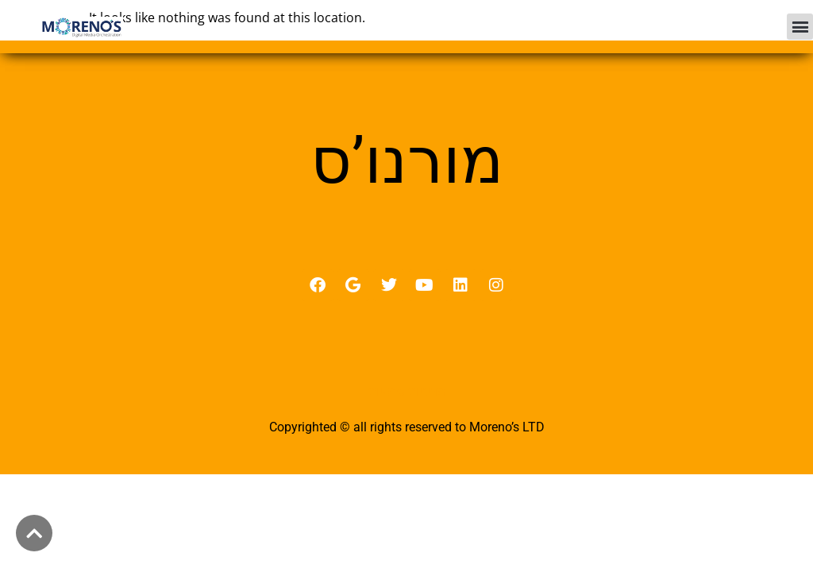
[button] (800, 27)
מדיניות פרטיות (406, 391)
